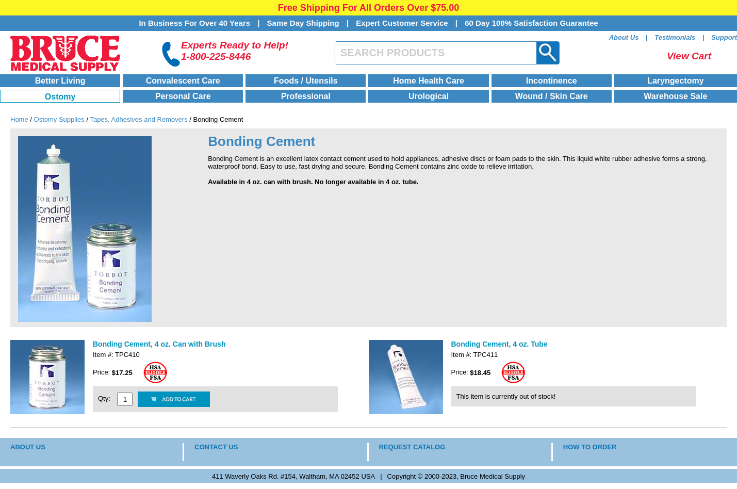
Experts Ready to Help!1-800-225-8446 (234, 51)
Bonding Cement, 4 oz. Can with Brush (159, 344)
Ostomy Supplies (59, 119)
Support (724, 37)
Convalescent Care (183, 80)
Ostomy (60, 96)
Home (19, 119)
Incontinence (551, 80)
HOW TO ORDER (590, 447)
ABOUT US (27, 447)
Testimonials (674, 37)
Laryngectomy (675, 80)
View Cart (689, 56)
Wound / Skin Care (551, 96)
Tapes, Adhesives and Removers (138, 119)
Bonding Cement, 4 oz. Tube (499, 344)
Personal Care (183, 96)
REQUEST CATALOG (412, 447)
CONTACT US (216, 447)
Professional (306, 96)
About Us (624, 37)
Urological (428, 96)
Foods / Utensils (306, 80)
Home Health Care (428, 80)
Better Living (60, 80)
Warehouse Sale (675, 96)
